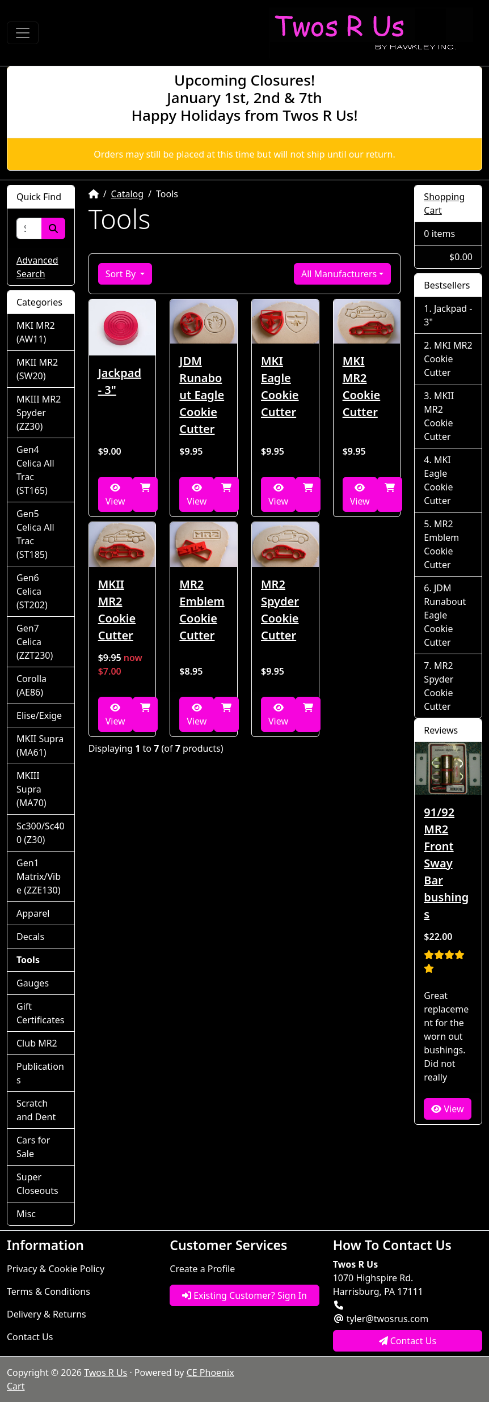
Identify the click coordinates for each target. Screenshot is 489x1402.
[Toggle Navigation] (23, 33)
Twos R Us (105, 1372)
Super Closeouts (37, 1184)
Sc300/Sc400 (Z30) (40, 833)
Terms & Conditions (48, 1291)
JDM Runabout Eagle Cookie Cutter (201, 395)
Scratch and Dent (36, 1110)
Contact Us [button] (408, 1341)
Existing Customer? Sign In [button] (244, 1295)
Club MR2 (36, 1043)
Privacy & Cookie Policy (55, 1269)
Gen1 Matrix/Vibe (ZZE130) (38, 876)
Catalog (127, 194)
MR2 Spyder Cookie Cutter (280, 610)
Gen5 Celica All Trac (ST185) (35, 534)
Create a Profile (202, 1269)
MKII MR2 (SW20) (37, 369)
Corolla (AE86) (31, 685)
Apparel (32, 913)
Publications (40, 1073)
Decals (30, 936)
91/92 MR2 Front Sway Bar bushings (446, 863)
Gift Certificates (40, 1013)
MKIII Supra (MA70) (31, 789)
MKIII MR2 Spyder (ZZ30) (38, 413)
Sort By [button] (122, 274)
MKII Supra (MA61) (40, 745)
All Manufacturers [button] (339, 274)
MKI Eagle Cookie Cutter (280, 386)
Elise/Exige (39, 715)
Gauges (32, 983)
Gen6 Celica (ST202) (32, 591)
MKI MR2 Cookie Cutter (362, 386)
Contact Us (30, 1337)
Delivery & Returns (46, 1314)
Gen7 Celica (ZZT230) (34, 642)
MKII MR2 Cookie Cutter (117, 610)
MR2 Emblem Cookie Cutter (201, 610)
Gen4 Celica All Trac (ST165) (35, 470)
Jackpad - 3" (119, 381)
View (115, 495)
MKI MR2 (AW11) (35, 332)
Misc (26, 1214)
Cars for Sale (33, 1147)
